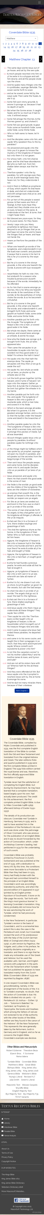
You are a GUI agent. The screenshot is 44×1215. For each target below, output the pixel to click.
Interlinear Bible (9, 1127)
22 (35, 47)
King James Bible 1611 (11, 1179)
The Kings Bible (8, 1174)
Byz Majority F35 (30, 1094)
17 (16, 47)
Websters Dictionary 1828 (12, 1187)
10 (29, 43)
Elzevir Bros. (15, 1053)
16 (12, 47)
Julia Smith (14, 1080)
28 (30, 50)
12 (36, 43)
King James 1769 (13, 1071)
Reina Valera (22, 1056)
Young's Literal (16, 1077)
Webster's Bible (29, 1074)
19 (24, 47)
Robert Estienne (14, 1050)
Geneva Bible (14, 1074)
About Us (5, 1149)
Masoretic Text (13, 1085)
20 (28, 47)
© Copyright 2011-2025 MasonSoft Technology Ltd (22, 1207)
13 (40, 43)
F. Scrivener (28, 1053)
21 (31, 47)
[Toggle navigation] (39, 2)
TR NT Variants (22, 1097)
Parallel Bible (8, 1131)
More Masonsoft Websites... (13, 1191)
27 (26, 50)
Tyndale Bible (13, 1062)
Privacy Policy (7, 1157)
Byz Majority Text (13, 1094)
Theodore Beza (30, 1050)
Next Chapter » (22, 691)
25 (18, 50)
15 (8, 47)
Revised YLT (29, 1077)
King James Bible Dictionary (13, 1183)
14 (4, 47)
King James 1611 (29, 1068)
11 (32, 43)
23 (39, 47)
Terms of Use (7, 1153)
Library (6, 1123)
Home (6, 1119)
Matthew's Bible (15, 1065)
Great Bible (30, 1065)
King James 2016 (30, 1071)
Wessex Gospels (29, 1085)
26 (22, 50)
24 (14, 50)
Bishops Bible (13, 1068)
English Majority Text (22, 1091)
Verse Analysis (9, 1135)
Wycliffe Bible (22, 1088)
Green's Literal (28, 1080)
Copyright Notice (9, 1161)
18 (20, 47)
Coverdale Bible (29, 1062)
